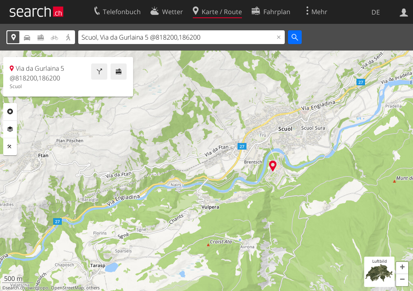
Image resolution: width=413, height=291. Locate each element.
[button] (402, 268)
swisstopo (37, 288)
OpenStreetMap (67, 288)
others (93, 288)
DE (375, 12)
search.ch (15, 288)
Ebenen (10, 129)
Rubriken (10, 111)
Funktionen (10, 146)
